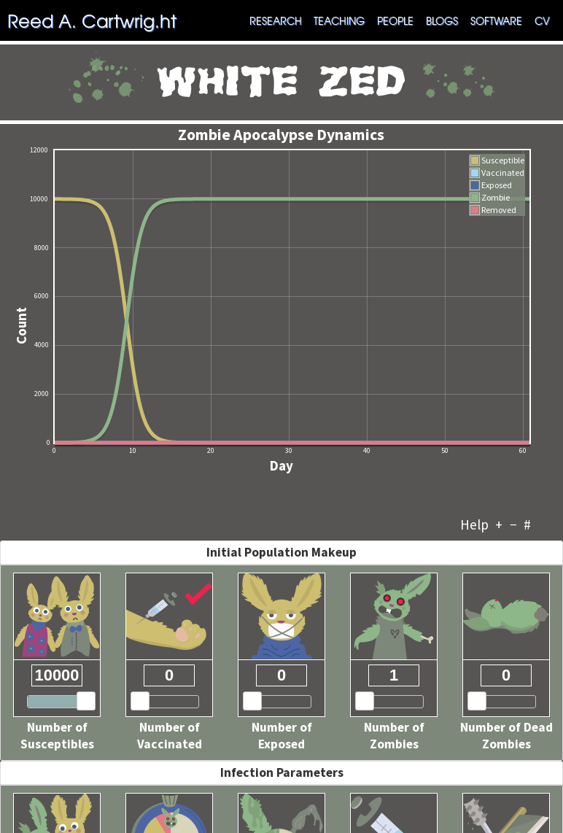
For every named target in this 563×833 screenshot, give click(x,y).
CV (542, 20)
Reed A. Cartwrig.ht (91, 20)
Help (474, 524)
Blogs (442, 20)
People (395, 20)
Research (275, 20)
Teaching (339, 20)
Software (496, 20)
